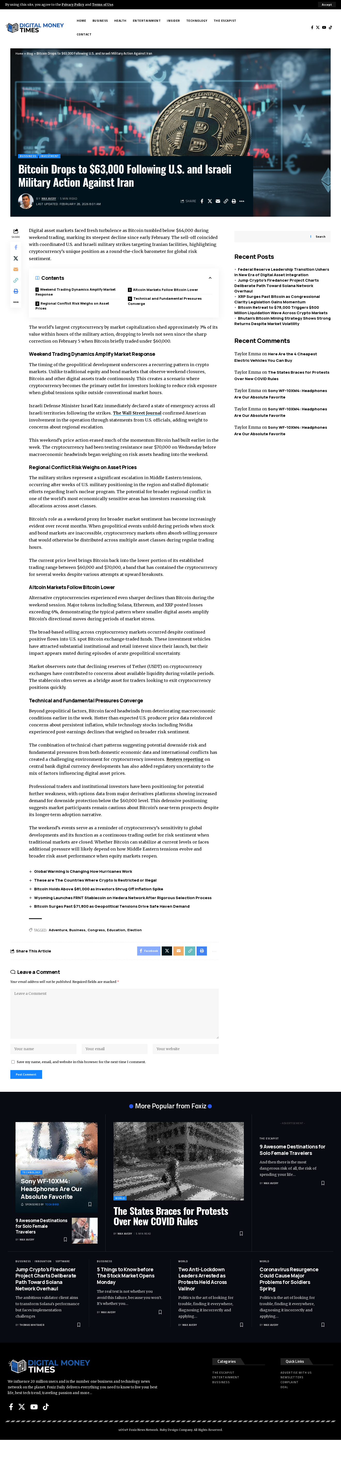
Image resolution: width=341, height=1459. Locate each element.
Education (121, 939)
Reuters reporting (195, 768)
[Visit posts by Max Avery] (26, 201)
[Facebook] (312, 27)
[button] (327, 4)
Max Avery (50, 199)
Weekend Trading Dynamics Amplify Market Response (72, 293)
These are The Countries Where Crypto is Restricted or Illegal (97, 889)
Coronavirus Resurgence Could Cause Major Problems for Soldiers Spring (289, 1298)
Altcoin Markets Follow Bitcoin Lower (168, 290)
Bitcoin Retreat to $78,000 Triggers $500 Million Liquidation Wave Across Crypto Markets (281, 306)
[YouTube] (324, 27)
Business (80, 939)
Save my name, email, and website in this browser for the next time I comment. (81, 1079)
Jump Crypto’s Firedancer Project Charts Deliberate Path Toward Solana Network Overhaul (276, 282)
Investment (53, 156)
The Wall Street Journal (140, 415)
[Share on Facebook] (201, 202)
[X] (318, 27)
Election (141, 939)
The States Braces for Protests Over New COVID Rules (170, 1234)
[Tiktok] (330, 27)
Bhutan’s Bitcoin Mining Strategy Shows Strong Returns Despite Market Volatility (282, 317)
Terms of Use (105, 4)
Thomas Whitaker (32, 1344)
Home (20, 53)
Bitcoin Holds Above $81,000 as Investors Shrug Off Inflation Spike (100, 898)
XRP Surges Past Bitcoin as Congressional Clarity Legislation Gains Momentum (277, 295)
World (120, 1217)
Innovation (43, 1280)
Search (320, 233)
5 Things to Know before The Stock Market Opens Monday (125, 1294)
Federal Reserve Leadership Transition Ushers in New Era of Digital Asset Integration (281, 268)
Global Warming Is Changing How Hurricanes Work (85, 880)
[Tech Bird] (40, 1223)
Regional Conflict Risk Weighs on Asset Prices (76, 308)
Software (63, 1280)
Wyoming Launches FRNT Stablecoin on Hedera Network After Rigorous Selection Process (124, 906)
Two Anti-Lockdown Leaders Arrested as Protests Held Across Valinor (202, 1298)
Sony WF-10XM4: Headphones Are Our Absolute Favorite (51, 1208)
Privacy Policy (74, 4)
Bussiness (29, 156)
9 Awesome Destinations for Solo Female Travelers (41, 1245)
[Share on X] (209, 202)
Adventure (60, 939)
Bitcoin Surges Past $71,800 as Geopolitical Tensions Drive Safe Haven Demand (113, 915)
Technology (31, 1191)
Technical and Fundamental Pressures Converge (166, 302)
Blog (31, 53)
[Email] (217, 202)
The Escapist (269, 1157)
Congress (100, 939)
